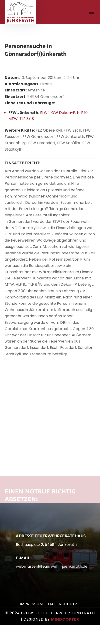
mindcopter (65, 619)
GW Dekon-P (63, 112)
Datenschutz (62, 604)
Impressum (31, 604)
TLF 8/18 (26, 118)
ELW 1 (45, 112)
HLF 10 (82, 112)
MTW (13, 118)
